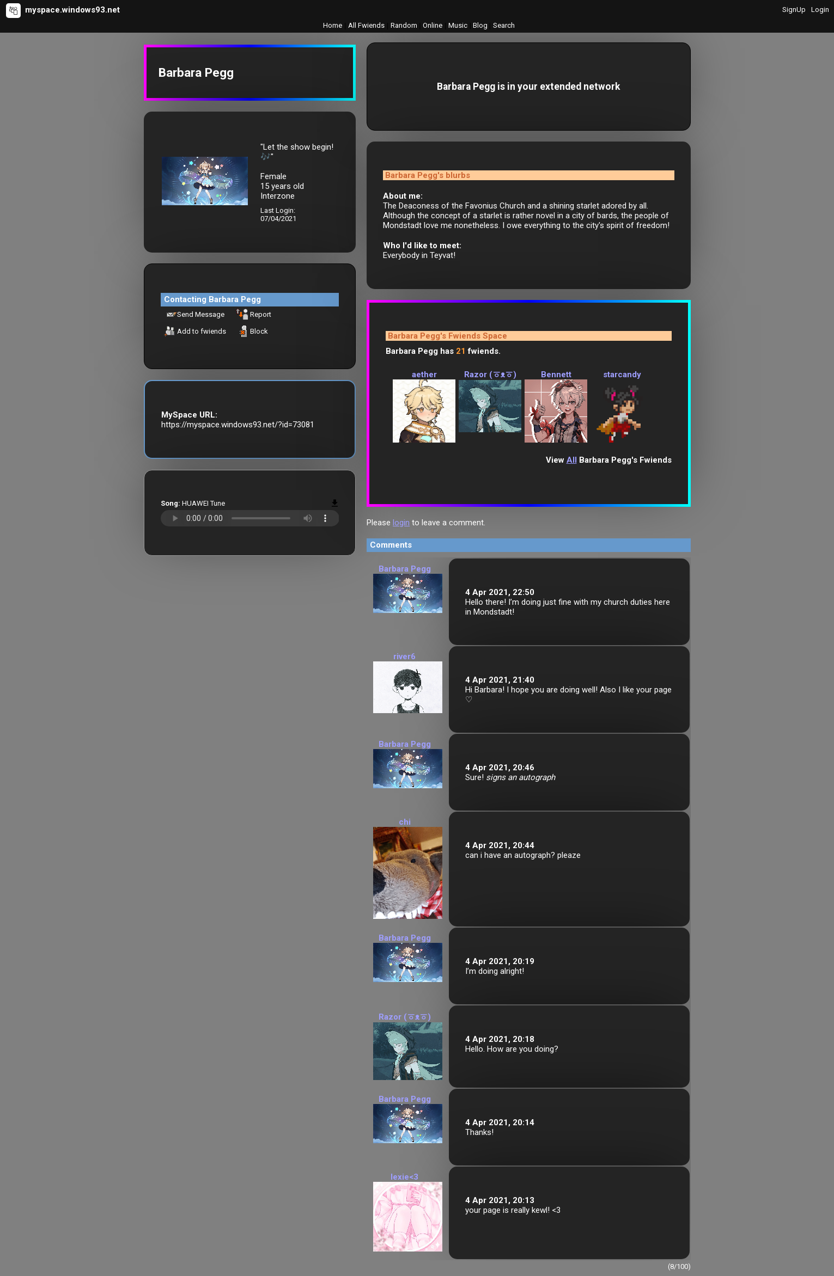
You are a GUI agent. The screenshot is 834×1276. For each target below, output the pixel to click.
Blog (480, 25)
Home (332, 25)
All (366, 25)
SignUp (794, 9)
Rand (404, 25)
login (401, 522)
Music (457, 25)
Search (504, 25)
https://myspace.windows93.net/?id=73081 (237, 425)
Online (432, 25)
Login (820, 9)
